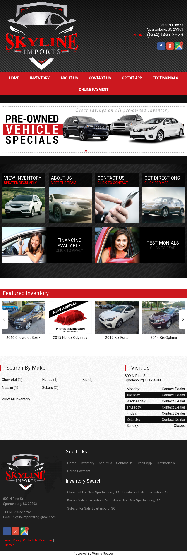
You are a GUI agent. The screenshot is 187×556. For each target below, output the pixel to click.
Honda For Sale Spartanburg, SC (145, 492)
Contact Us (30, 540)
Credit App (144, 463)
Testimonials (165, 463)
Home (71, 463)
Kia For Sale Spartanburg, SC (88, 500)
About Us (105, 463)
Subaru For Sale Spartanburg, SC (91, 509)
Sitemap (9, 545)
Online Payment (78, 471)
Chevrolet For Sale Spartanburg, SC (93, 492)
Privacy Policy (12, 540)
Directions (46, 540)
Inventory (87, 463)
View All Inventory (16, 399)
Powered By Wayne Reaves (94, 554)
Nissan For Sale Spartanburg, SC (136, 500)
